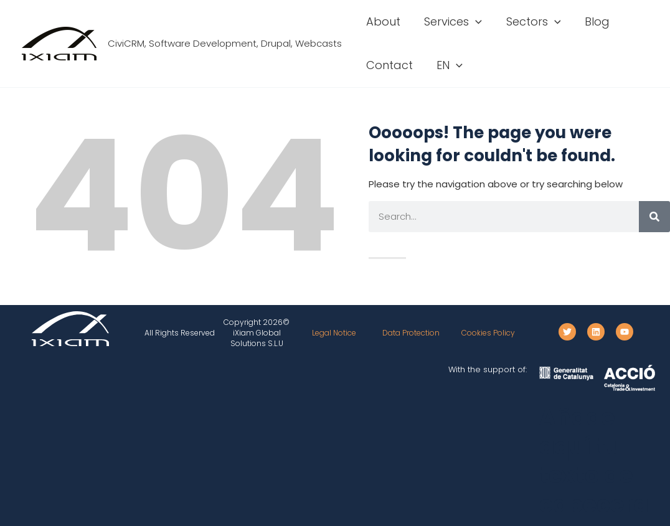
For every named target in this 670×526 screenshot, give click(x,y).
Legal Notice (334, 332)
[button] (473, 22)
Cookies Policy (488, 332)
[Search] (654, 216)
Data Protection (411, 332)
